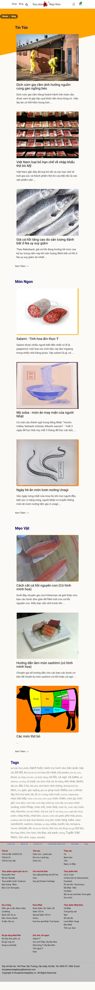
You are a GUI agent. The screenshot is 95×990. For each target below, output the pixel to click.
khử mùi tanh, (23, 794)
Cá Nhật (67, 908)
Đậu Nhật (68, 925)
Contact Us (38, 844)
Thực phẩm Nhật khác (73, 905)
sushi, (62, 824)
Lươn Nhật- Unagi (71, 921)
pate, (62, 815)
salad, (78, 820)
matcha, (64, 794)
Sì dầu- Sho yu (8, 921)
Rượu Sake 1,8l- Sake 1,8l (44, 908)
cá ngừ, (63, 777)
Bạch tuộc (68, 857)
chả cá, (50, 781)
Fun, (20, 790)
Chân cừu (37, 861)
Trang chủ (11, 844)
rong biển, (50, 820)
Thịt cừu (36, 851)
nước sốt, (54, 816)
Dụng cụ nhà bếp (9, 945)
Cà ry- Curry (69, 875)
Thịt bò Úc (6, 857)
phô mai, (70, 815)
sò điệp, (46, 824)
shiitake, (38, 824)
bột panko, (64, 772)
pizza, (79, 815)
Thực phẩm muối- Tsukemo (14, 881)
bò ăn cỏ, (33, 772)
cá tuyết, (31, 781)
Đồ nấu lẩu (68, 918)
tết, (30, 828)
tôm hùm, (31, 832)
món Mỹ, (59, 803)
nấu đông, (59, 812)
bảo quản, (73, 768)
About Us (24, 844)
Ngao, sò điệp (70, 864)
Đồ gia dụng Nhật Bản (11, 935)
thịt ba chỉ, (37, 828)
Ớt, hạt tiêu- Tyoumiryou (74, 884)
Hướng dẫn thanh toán (56, 844)
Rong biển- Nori (8, 875)
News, (66, 812)
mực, (37, 811)
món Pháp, (27, 807)
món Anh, (38, 798)
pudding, (15, 820)
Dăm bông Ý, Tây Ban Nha (44, 945)
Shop (14, 4)
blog (14, 16)
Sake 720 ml (38, 911)
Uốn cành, (24, 837)
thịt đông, (64, 828)
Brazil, (14, 777)
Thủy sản (68, 851)
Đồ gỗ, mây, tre (8, 942)
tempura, (75, 824)
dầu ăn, (15, 785)
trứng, (62, 832)
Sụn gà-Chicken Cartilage (44, 881)
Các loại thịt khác (40, 871)
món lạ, (50, 802)
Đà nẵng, (59, 781)
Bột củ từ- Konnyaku (10, 888)
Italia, (64, 790)
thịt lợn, (79, 828)
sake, (71, 819)
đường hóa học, (71, 786)
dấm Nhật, (70, 781)
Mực (66, 915)
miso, (30, 798)
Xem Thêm (20, 266)
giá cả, (44, 790)
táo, (68, 824)
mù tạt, (30, 811)
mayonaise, (73, 794)
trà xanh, (53, 832)
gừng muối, (54, 790)
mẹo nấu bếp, (19, 798)
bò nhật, (52, 772)
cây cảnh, (41, 781)
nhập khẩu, (24, 815)
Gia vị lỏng (6, 905)
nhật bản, (36, 815)
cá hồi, (53, 777)
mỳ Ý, (52, 811)
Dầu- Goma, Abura (9, 918)
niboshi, (45, 816)
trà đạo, (42, 832)
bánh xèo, (61, 768)
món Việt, (73, 807)
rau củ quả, (25, 819)
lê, (36, 794)
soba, (54, 824)
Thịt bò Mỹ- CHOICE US (12, 854)
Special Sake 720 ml (41, 915)
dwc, (14, 790)
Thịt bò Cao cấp (9, 861)
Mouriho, (21, 811)
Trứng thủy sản (70, 911)
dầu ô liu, (24, 785)
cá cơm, (30, 777)
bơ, (26, 772)
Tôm (66, 861)
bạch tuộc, (37, 768)
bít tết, (19, 772)
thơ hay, (15, 832)
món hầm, (21, 803)
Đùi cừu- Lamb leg (41, 857)
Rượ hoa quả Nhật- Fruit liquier (46, 921)
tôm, (23, 832)
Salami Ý (36, 939)
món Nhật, (69, 803)
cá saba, (74, 777)
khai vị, (72, 790)
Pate (35, 952)
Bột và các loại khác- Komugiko (77, 894)
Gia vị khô (68, 898)
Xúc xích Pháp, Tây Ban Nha (45, 942)
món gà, (72, 798)
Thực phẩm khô (71, 871)
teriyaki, (23, 828)
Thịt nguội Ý (38, 948)
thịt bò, (45, 828)
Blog (21, 4)
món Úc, (63, 807)
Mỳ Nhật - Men (70, 888)
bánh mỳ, (49, 768)
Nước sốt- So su (9, 915)
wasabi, (41, 837)
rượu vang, (61, 819)
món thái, (52, 807)
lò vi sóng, (43, 794)
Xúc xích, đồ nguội (41, 935)
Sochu (35, 918)
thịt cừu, (54, 828)
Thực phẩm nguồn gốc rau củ (14, 871)
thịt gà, (72, 828)
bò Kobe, (42, 772)
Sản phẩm (75, 844)
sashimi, (29, 824)
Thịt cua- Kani (70, 928)
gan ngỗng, (34, 790)
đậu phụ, (34, 786)
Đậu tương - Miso (9, 884)
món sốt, (40, 807)
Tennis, (15, 828)
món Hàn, (31, 803)
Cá (65, 854)
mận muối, (55, 794)
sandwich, (17, 824)
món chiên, (59, 798)
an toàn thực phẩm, (20, 768)
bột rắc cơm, (75, 772)
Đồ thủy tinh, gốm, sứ (11, 939)
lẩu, (33, 794)
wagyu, (33, 837)
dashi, (80, 781)
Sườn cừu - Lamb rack (42, 854)
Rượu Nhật (37, 905)
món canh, (47, 798)
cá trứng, (23, 781)
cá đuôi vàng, (42, 777)
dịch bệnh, (44, 785)
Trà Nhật (67, 891)
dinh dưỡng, (56, 785)
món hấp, (41, 803)
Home (5, 16)
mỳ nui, (45, 811)
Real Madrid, (38, 820)
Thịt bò (5, 851)
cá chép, (22, 777)
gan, (25, 790)
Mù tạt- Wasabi (8, 878)
